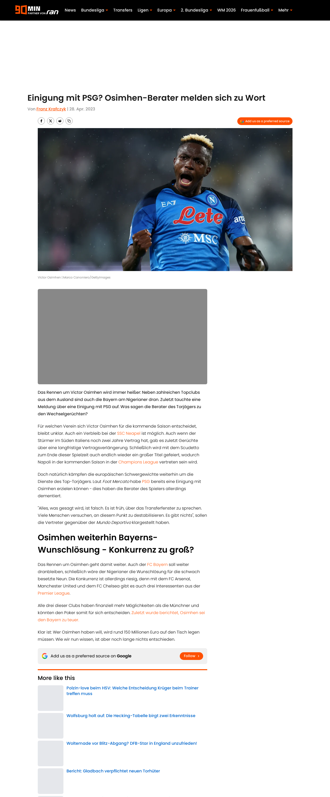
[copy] (69, 121)
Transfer (90, 711)
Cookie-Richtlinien (228, 770)
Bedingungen (176, 770)
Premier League (54, 593)
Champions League (138, 462)
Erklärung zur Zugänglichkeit (113, 779)
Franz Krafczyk (51, 109)
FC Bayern (157, 564)
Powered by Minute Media (151, 792)
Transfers (123, 10)
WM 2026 (226, 10)
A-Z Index (171, 779)
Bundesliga (47, 711)
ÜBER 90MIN (48, 770)
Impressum (96, 770)
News (70, 10)
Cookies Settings (227, 779)
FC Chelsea (70, 711)
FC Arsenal (110, 711)
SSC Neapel (128, 433)
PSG (146, 481)
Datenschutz (280, 770)
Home (43, 734)
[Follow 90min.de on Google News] (191, 656)
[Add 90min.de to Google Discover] (265, 121)
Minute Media (50, 779)
